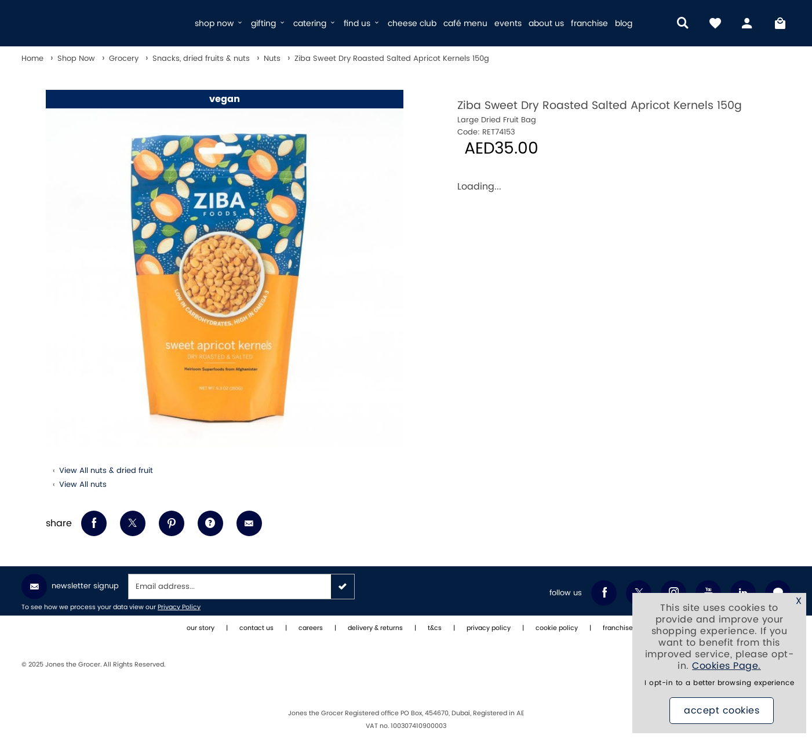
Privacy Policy (179, 607)
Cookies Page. (726, 666)
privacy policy (489, 628)
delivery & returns (375, 628)
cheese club (412, 23)
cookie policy (557, 628)
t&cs (435, 628)
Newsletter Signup (70, 586)
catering (315, 23)
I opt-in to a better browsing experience (719, 683)
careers (310, 628)
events (508, 23)
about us (546, 23)
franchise (589, 23)
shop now (219, 23)
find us (362, 23)
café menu (465, 23)
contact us (256, 628)
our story (200, 628)
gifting (268, 23)
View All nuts (83, 484)
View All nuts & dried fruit (106, 470)
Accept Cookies (721, 710)
